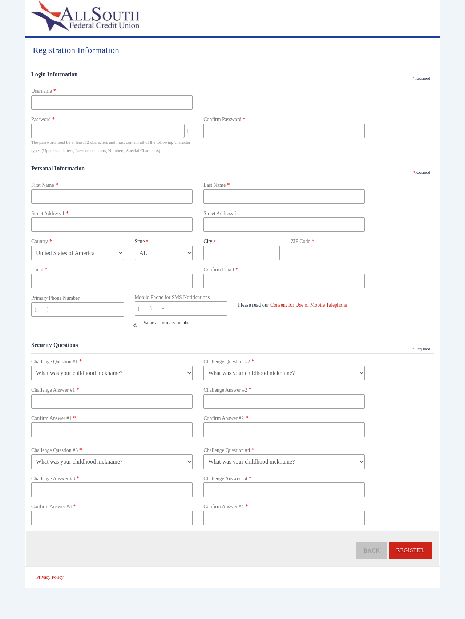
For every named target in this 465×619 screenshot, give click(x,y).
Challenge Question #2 (228, 361)
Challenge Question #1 (56, 361)
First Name (42, 185)
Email (37, 269)
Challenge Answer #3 (55, 478)
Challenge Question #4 (228, 450)
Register (410, 550)
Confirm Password (222, 119)
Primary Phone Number (55, 298)
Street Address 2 (220, 213)
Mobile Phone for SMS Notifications (172, 297)
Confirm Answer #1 (53, 418)
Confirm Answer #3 (53, 506)
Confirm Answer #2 (225, 418)
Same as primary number (167, 322)
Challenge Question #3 (56, 450)
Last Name (214, 185)
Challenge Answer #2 (227, 390)
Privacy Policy (50, 577)
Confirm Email (218, 269)
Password (41, 119)
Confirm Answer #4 (225, 506)
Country (39, 241)
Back (371, 550)
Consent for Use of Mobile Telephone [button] (308, 305)
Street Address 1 (48, 213)
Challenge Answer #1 (55, 390)
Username (41, 91)
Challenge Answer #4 (227, 478)
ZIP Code (300, 241)
